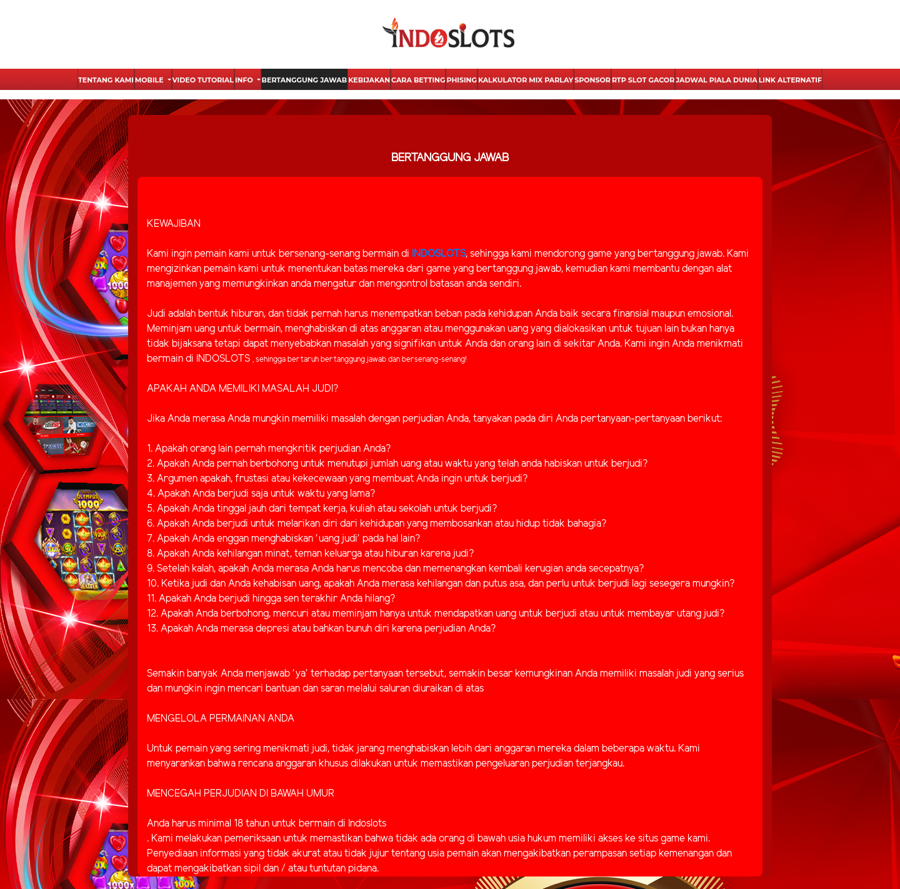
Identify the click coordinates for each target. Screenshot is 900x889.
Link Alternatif (790, 80)
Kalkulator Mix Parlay (525, 80)
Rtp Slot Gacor (643, 80)
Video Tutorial (203, 80)
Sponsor (592, 80)
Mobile (150, 80)
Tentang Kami (106, 80)
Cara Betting (418, 80)
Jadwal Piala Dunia (716, 80)
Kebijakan (369, 80)
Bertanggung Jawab (305, 80)
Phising (461, 80)
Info (245, 80)
